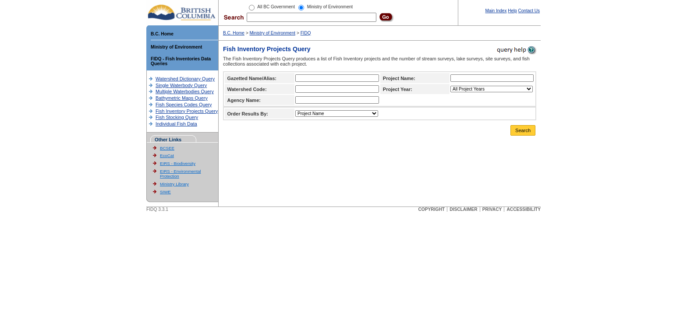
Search (523, 130)
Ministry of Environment (176, 47)
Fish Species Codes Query (184, 104)
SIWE (165, 191)
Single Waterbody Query (181, 85)
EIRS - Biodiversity (177, 163)
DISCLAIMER (463, 209)
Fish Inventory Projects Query (187, 111)
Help (512, 10)
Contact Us (529, 10)
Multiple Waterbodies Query (185, 91)
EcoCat (167, 155)
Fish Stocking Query (177, 117)
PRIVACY (492, 209)
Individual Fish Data (176, 123)
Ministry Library (174, 184)
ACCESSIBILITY (523, 209)
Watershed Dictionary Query (185, 78)
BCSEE (167, 148)
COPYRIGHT (431, 209)
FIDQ (306, 33)
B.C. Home (162, 34)
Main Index (495, 10)
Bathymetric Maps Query (182, 98)
